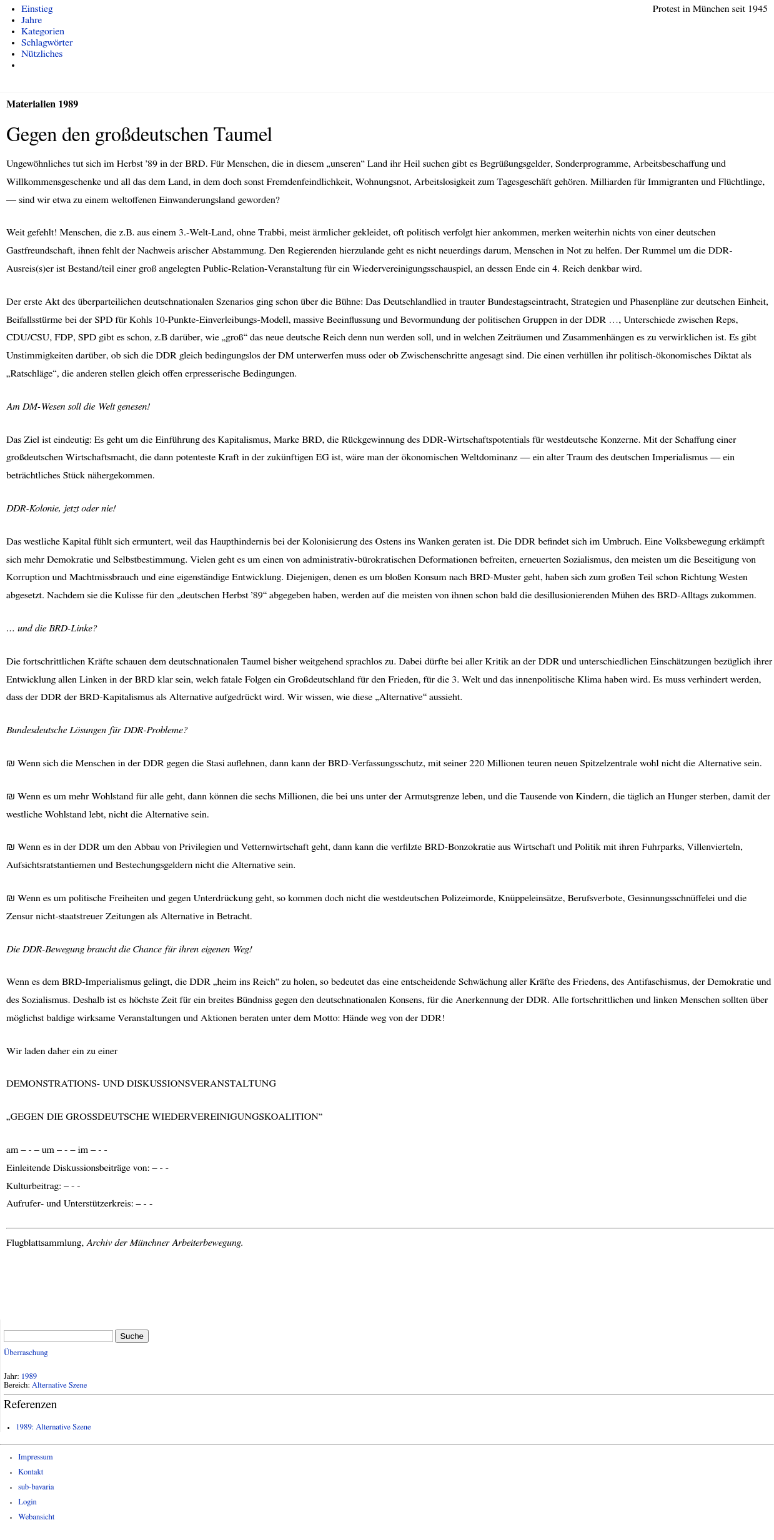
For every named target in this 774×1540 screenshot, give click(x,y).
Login (27, 1502)
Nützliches (41, 54)
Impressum (35, 1457)
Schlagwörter (46, 42)
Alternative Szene (59, 1385)
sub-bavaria (36, 1487)
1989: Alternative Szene (53, 1427)
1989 (29, 1377)
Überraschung (25, 1353)
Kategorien (42, 31)
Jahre (31, 20)
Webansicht (36, 1517)
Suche (132, 1336)
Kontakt (30, 1472)
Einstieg (37, 9)
